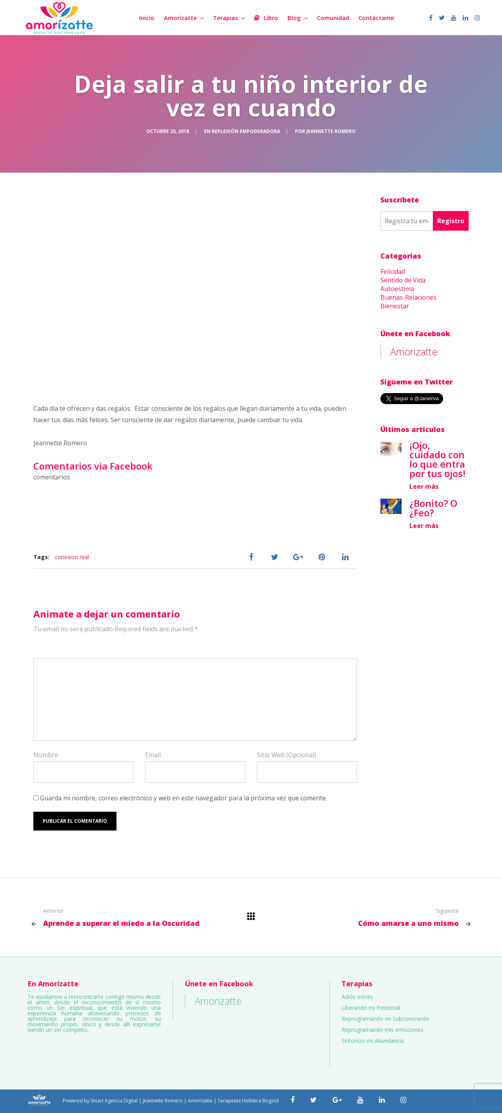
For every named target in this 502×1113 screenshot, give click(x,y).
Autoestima (397, 288)
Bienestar (394, 306)
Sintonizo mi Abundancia (373, 1040)
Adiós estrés (357, 996)
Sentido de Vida (403, 280)
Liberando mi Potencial (371, 1007)
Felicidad (392, 271)
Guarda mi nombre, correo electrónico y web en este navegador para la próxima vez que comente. (183, 798)
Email (153, 755)
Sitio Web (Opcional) (286, 755)
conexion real (72, 557)
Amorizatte (413, 351)
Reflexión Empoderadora (246, 131)
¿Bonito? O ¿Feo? (433, 508)
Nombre (45, 755)
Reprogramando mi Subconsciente (385, 1018)
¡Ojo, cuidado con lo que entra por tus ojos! (437, 459)
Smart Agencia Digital (114, 1100)
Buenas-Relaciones (408, 297)
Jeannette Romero (331, 131)
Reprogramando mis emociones (383, 1029)
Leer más (423, 486)
